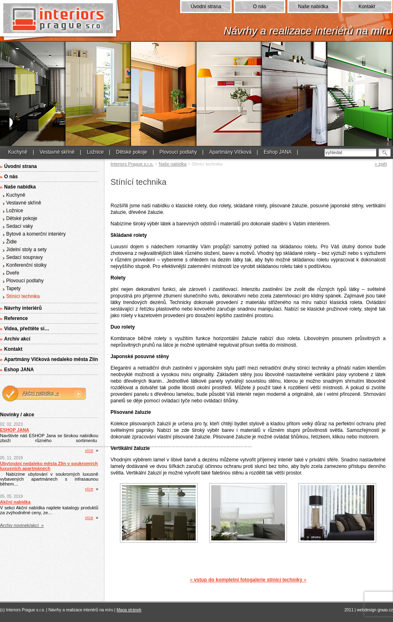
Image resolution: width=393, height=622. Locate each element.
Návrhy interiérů (23, 308)
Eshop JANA (277, 152)
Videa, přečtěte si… (27, 328)
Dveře (12, 273)
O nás (259, 6)
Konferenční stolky (26, 265)
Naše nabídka (313, 6)
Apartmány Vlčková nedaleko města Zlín (51, 359)
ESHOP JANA (14, 429)
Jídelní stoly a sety (26, 249)
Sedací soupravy (24, 257)
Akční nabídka (15, 501)
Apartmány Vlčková (230, 152)
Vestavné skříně (57, 152)
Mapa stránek (129, 610)
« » (248, 580)
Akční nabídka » (41, 393)
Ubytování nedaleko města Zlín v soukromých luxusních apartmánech (49, 466)
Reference (16, 318)
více (89, 450)
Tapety (13, 288)
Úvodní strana (206, 6)
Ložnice (95, 152)
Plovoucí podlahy (178, 152)
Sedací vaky (19, 226)
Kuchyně (17, 152)
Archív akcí (17, 339)
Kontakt (367, 6)
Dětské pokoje (131, 152)
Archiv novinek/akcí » (22, 525)
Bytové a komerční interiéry (36, 234)
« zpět (381, 163)
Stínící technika (23, 296)
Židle (11, 242)
